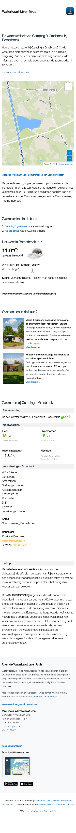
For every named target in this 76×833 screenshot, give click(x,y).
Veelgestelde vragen (12, 745)
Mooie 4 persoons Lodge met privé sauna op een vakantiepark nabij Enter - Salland (47, 321)
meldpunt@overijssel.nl (13, 540)
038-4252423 (20, 545)
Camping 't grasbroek (16, 226)
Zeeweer (55, 800)
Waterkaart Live (42, 800)
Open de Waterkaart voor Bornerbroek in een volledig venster (33, 174)
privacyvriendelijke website (43, 811)
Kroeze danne (12, 230)
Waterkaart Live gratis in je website (19, 704)
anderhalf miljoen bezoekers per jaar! (55, 804)
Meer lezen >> (33, 347)
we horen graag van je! (45, 696)
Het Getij (10, 804)
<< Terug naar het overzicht (15, 71)
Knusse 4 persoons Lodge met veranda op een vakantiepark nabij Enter (47, 356)
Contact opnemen (11, 726)
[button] (68, 87)
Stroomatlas (67, 800)
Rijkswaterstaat (65, 163)
